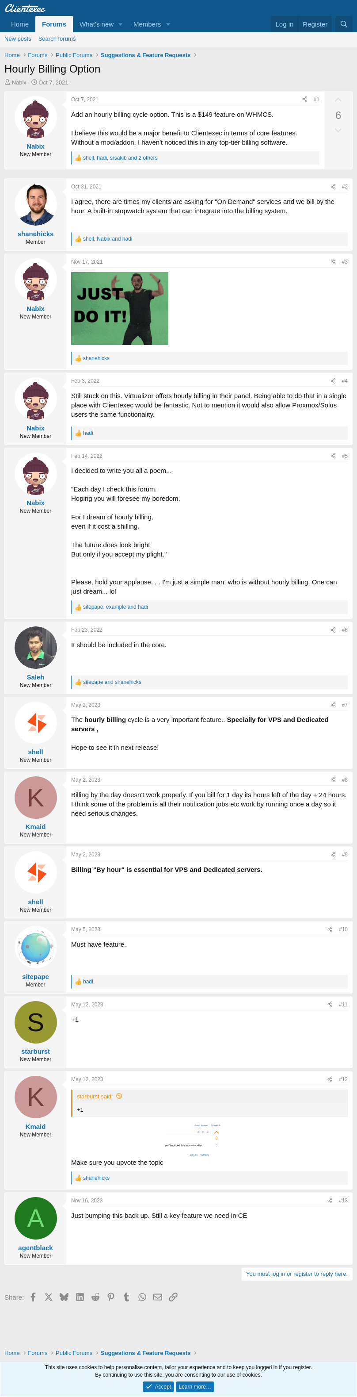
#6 (345, 630)
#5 (345, 456)
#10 (343, 929)
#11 (343, 1005)
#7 (345, 705)
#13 (343, 1200)
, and (107, 239)
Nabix (19, 82)
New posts (17, 38)
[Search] (344, 24)
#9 (345, 855)
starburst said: (95, 1096)
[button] (120, 24)
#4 (345, 381)
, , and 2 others (120, 158)
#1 (316, 99)
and (112, 682)
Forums (54, 24)
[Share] (305, 100)
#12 (343, 1079)
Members (147, 24)
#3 (345, 262)
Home (20, 24)
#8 (345, 780)
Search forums (57, 38)
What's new (97, 24)
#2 (345, 187)
